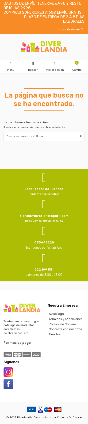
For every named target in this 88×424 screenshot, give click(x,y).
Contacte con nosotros (65, 329)
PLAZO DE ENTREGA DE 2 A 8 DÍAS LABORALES (54, 19)
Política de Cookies (63, 324)
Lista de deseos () (70, 29)
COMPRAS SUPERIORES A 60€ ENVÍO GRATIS (42, 12)
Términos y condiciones (66, 319)
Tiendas (54, 334)
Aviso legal (57, 314)
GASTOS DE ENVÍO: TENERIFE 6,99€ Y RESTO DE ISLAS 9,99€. (42, 5)
